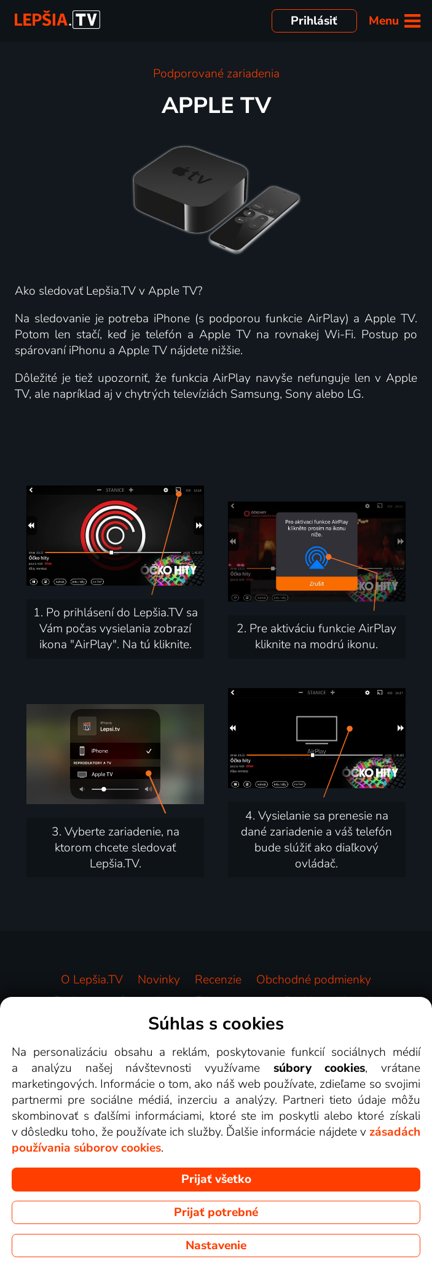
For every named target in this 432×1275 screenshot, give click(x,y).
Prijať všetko (216, 1179)
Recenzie (218, 980)
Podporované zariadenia (216, 74)
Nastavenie (216, 1246)
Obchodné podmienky (313, 980)
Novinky (159, 980)
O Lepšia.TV (92, 980)
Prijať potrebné (216, 1212)
